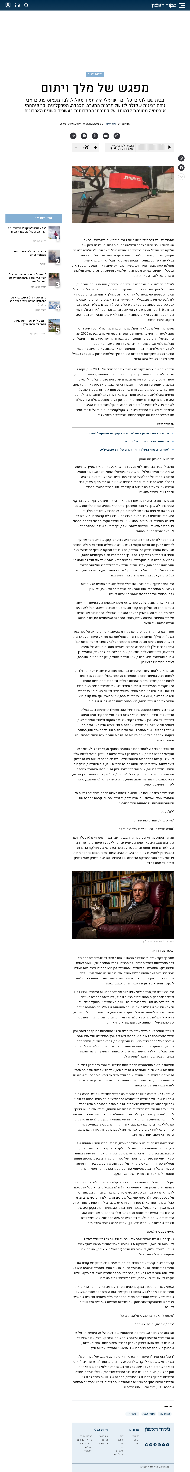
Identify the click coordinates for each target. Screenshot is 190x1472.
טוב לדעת (119, 1454)
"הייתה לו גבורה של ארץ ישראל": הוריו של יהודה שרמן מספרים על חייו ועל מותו (27, 278)
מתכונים (119, 1451)
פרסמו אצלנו (85, 1436)
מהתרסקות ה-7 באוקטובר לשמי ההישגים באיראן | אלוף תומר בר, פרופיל (27, 301)
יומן (137, 1443)
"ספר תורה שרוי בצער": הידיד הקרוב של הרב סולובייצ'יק (134, 450)
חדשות (135, 1436)
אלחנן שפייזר (39, 241)
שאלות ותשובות (88, 1449)
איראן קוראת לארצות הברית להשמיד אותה (30, 253)
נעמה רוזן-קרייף (38, 333)
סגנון (121, 1447)
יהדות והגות (95, 74)
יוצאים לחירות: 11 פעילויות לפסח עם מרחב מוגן (30, 322)
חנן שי (43, 264)
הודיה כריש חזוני (38, 287)
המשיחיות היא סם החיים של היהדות (146, 441)
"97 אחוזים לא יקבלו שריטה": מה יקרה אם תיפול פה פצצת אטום (27, 230)
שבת (121, 1443)
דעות (136, 1440)
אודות (105, 1440)
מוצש (121, 1440)
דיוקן (121, 1436)
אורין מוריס (124, 124)
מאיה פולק (40, 310)
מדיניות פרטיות (84, 1440)
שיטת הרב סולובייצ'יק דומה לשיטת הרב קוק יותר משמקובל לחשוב (128, 433)
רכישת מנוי (102, 1443)
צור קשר (103, 1436)
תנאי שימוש (86, 1443)
